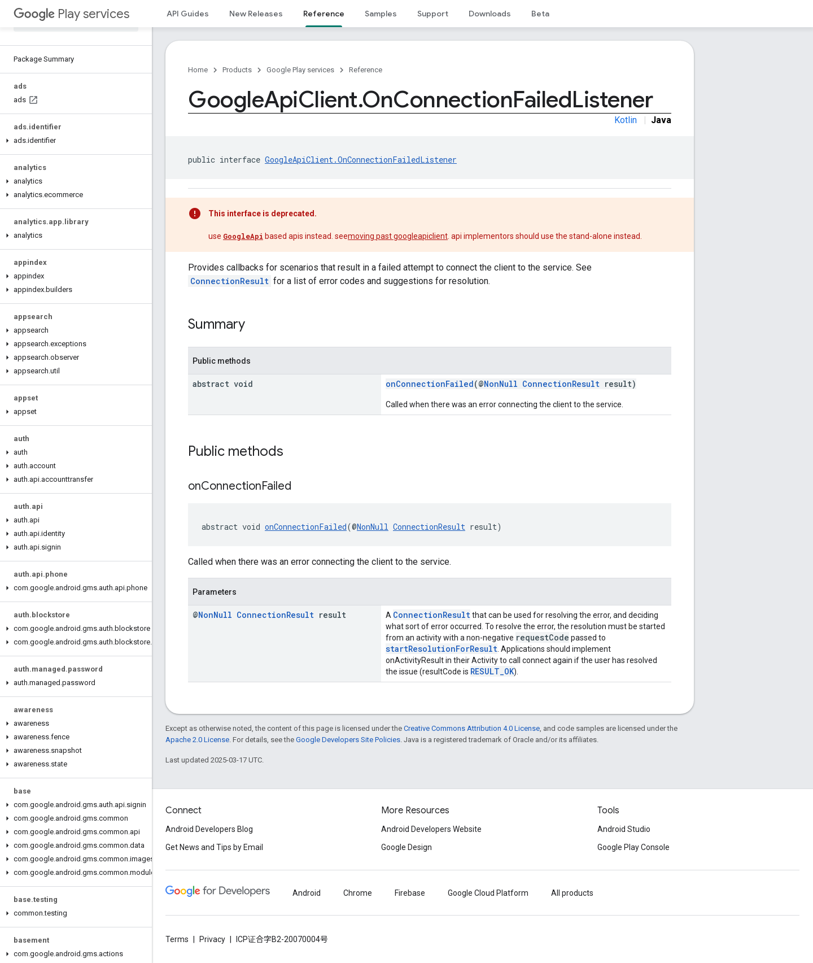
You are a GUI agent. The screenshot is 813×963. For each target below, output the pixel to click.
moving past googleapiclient (398, 236)
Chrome (357, 892)
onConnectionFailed (430, 383)
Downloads (490, 13)
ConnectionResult (229, 281)
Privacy (212, 939)
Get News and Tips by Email (214, 847)
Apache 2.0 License (197, 739)
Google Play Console (633, 847)
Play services (71, 13)
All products (572, 892)
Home (198, 70)
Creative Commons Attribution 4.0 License (472, 728)
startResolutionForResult (441, 648)
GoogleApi (243, 236)
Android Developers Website (431, 829)
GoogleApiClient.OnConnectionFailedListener (361, 159)
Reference (365, 70)
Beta (540, 13)
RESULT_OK (492, 671)
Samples (381, 13)
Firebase (410, 892)
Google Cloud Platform (488, 892)
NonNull (501, 383)
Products (237, 70)
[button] (73, 140)
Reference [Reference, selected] (323, 13)
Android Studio (623, 829)
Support (432, 13)
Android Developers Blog (209, 829)
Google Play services (300, 70)
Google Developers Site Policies (348, 739)
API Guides (188, 13)
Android (306, 892)
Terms (177, 939)
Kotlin (625, 120)
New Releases (256, 13)
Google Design (406, 847)
